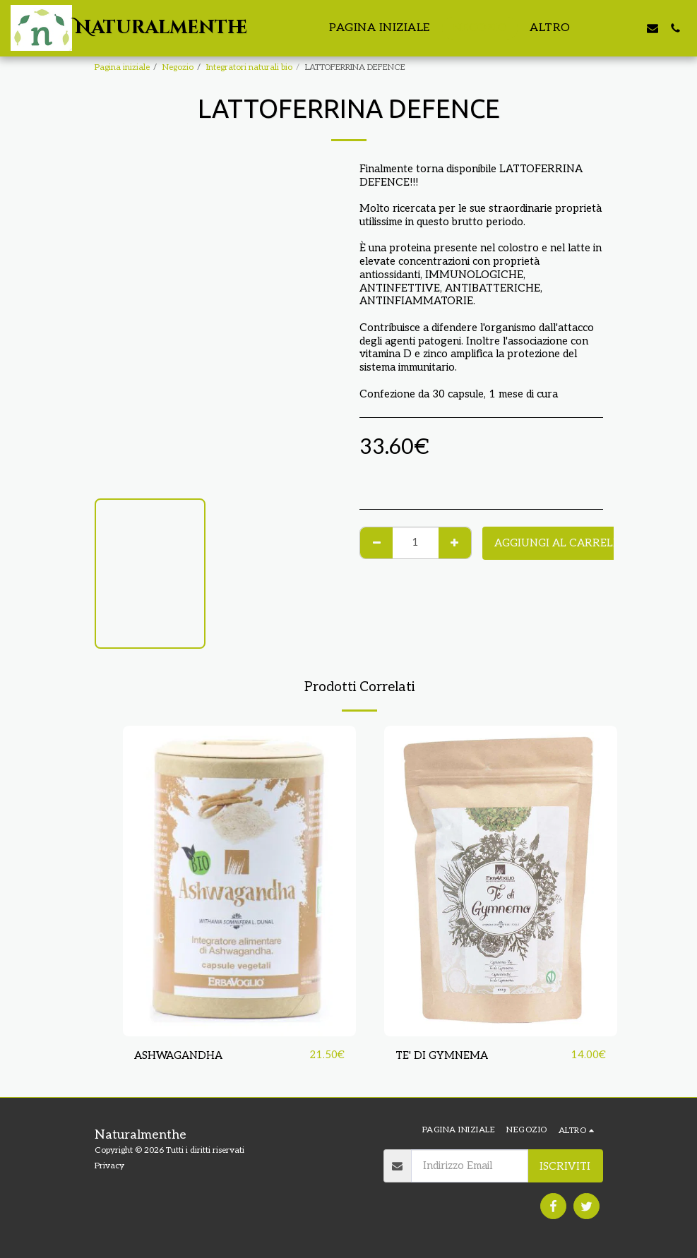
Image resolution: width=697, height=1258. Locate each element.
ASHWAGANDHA (178, 1055)
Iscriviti (565, 1166)
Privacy (109, 1166)
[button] (607, 28)
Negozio (177, 67)
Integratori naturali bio (249, 67)
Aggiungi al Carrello (560, 543)
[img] (239, 881)
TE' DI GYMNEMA (441, 1055)
